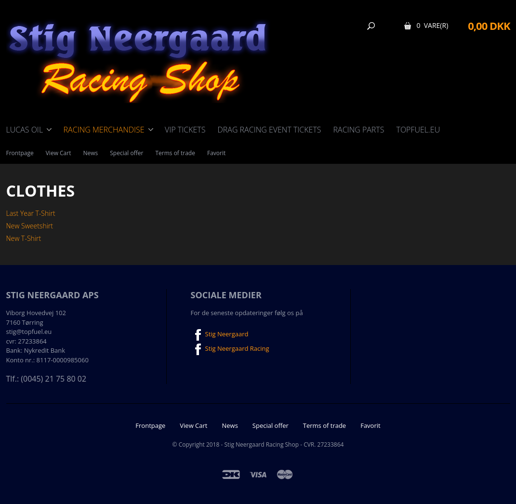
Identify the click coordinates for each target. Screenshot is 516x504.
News (90, 153)
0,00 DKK (489, 25)
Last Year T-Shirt (30, 213)
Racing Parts (358, 129)
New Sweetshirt (29, 225)
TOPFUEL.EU (418, 129)
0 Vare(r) (432, 25)
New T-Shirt (23, 238)
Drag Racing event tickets (269, 129)
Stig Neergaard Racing (230, 349)
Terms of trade (175, 153)
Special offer (126, 153)
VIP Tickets (185, 129)
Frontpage (20, 153)
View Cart (58, 153)
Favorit (216, 153)
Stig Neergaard (220, 335)
